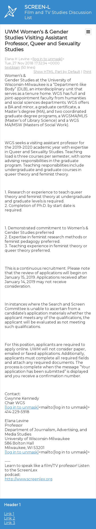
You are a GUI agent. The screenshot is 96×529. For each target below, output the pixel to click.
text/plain (12, 67)
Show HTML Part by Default (57, 72)
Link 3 (9, 523)
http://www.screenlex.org (28, 479)
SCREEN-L (37, 7)
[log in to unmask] (47, 59)
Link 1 (9, 514)
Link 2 (9, 518)
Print (87, 72)
